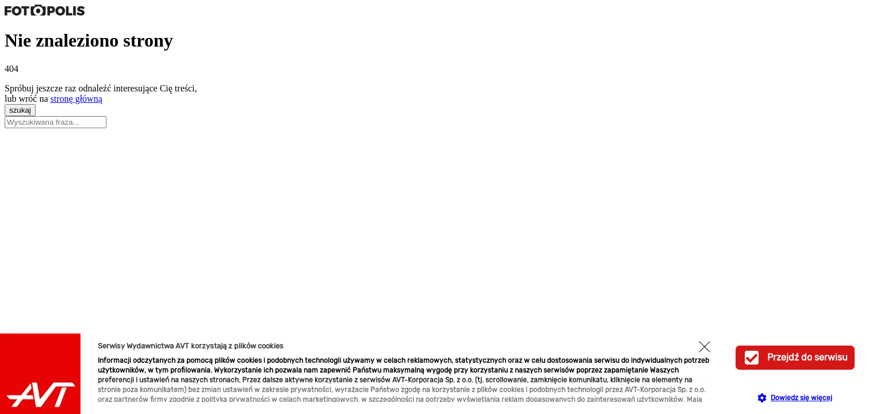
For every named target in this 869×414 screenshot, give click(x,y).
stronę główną (76, 98)
